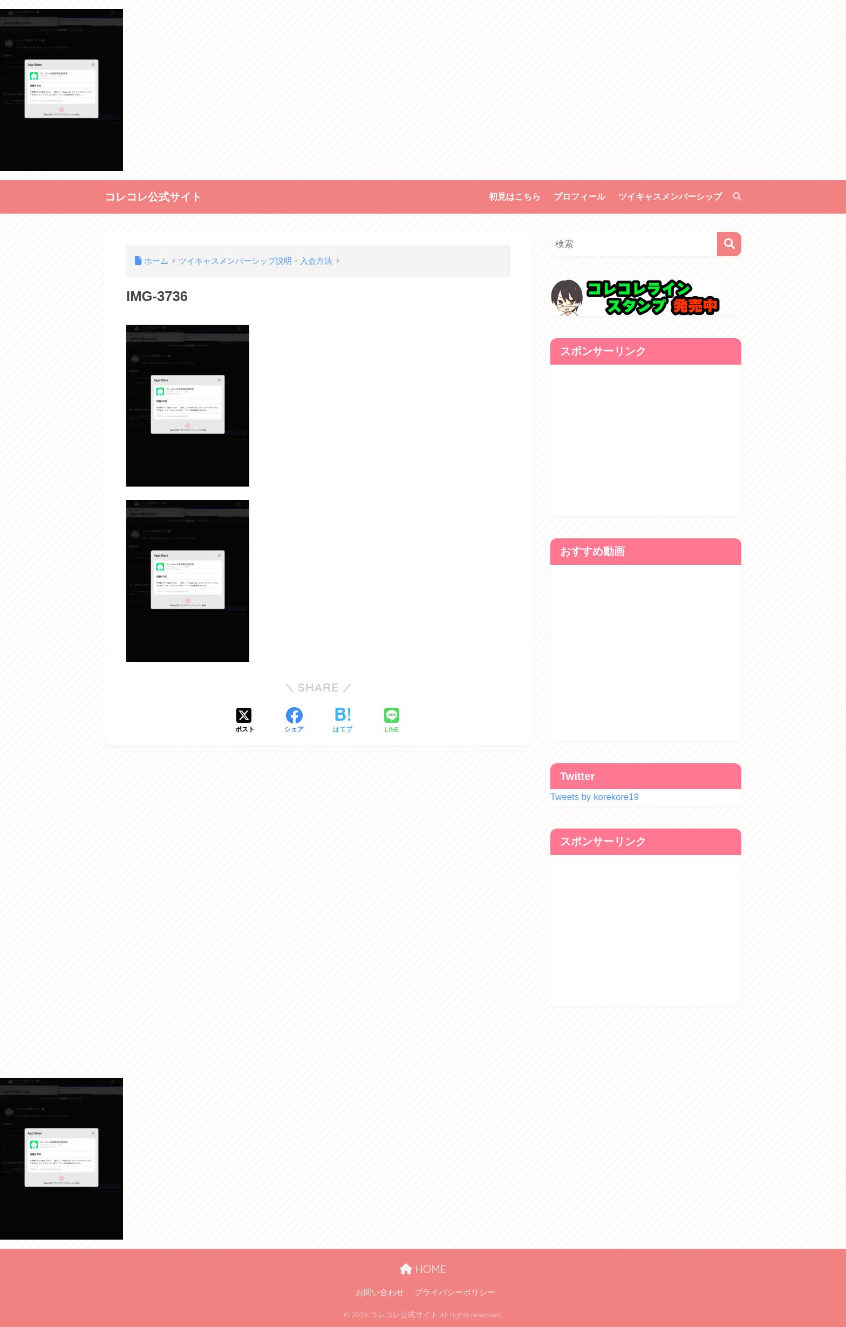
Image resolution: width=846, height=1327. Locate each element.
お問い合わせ (380, 1292)
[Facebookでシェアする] (294, 721)
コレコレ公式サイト (153, 196)
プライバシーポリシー (454, 1292)
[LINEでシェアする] (391, 721)
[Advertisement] (645, 440)
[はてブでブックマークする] (342, 721)
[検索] (731, 197)
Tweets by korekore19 (594, 797)
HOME (423, 1269)
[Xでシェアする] (245, 721)
